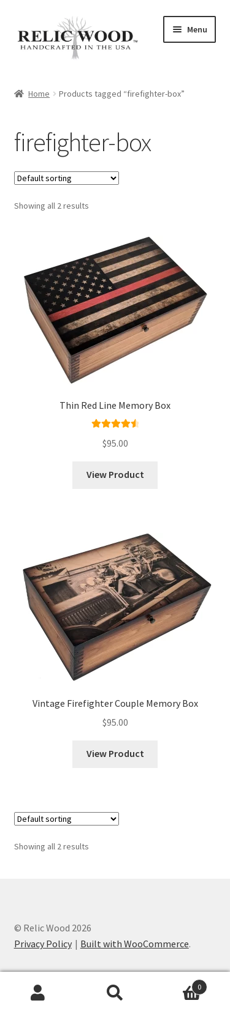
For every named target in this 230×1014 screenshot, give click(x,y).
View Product (115, 474)
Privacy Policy (43, 944)
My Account (38, 993)
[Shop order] (66, 178)
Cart (180, 984)
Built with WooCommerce (134, 944)
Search (115, 993)
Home (39, 93)
